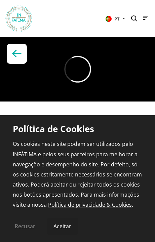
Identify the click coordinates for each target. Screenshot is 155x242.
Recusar (25, 226)
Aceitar (62, 226)
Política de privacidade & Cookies (90, 204)
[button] (115, 18)
